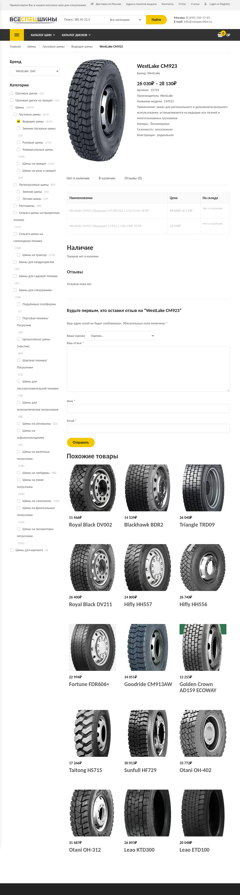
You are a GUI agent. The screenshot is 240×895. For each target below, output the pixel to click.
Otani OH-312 (85, 849)
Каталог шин (41, 35)
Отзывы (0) (133, 178)
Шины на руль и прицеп (39, 171)
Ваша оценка (76, 336)
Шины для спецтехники (35, 290)
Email (72, 421)
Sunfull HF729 (140, 770)
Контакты (168, 3)
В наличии (107, 178)
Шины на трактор (34, 255)
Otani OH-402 (195, 770)
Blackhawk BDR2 (143, 524)
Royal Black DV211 (90, 604)
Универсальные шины (37, 150)
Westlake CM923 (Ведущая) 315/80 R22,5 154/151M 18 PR (109, 211)
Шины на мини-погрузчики (30, 483)
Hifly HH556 (193, 604)
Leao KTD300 (139, 849)
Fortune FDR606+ (89, 684)
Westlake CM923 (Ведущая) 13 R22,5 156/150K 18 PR (105, 226)
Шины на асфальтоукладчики (30, 434)
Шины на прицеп (34, 164)
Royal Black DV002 (90, 524)
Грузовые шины (54, 46)
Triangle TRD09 (197, 524)
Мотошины (26, 206)
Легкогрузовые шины (34, 185)
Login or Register (217, 3)
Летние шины (31, 199)
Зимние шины (32, 192)
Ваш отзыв (75, 343)
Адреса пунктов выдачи (141, 3)
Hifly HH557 (138, 604)
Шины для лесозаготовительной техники (38, 384)
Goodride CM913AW (148, 684)
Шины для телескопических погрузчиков (37, 406)
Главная (15, 46)
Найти (156, 20)
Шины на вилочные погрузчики (33, 455)
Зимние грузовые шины (39, 128)
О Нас (182, 3)
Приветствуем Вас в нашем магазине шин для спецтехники (48, 5)
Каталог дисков (74, 35)
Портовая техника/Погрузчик (33, 321)
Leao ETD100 (195, 849)
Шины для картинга (29, 550)
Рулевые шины (32, 143)
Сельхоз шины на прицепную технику (36, 216)
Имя (71, 401)
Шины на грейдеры (35, 473)
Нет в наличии (78, 178)
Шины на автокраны (36, 424)
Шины (31, 46)
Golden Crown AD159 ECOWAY (198, 687)
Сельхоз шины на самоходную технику (28, 237)
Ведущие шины (82, 46)
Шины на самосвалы (36, 501)
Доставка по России (105, 3)
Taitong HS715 (85, 770)
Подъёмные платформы (39, 304)
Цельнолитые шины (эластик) (33, 342)
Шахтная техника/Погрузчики (32, 363)
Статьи (195, 3)
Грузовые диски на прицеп (33, 100)
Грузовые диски (26, 93)
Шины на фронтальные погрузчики (36, 511)
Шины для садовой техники (38, 276)
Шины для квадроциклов (36, 262)
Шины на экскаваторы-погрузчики (35, 532)
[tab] (80, 180)
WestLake (166, 96)
